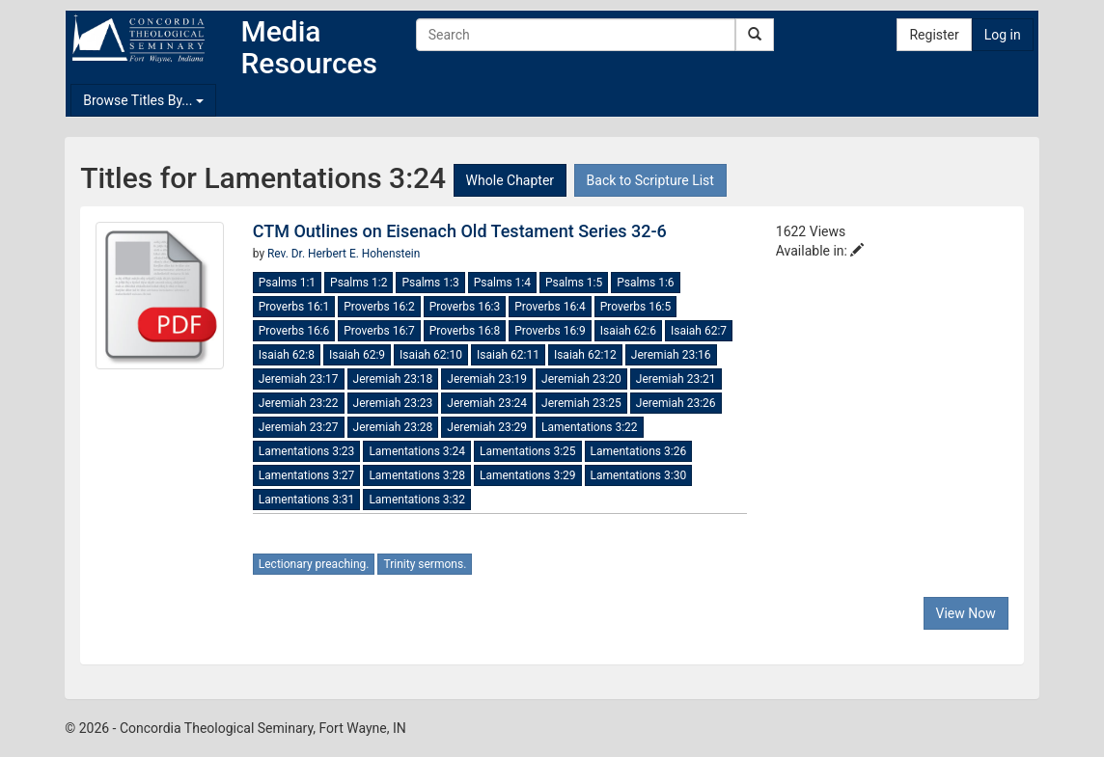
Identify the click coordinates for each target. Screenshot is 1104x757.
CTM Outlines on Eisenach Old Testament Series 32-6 (460, 231)
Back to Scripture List (650, 180)
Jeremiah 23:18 (393, 379)
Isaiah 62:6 (628, 331)
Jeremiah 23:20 (581, 379)
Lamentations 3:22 (589, 427)
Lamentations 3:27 (307, 475)
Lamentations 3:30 (639, 475)
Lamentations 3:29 (528, 475)
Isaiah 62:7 (699, 331)
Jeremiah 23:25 (581, 403)
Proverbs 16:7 (379, 331)
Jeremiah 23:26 (676, 403)
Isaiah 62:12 (585, 355)
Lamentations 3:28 (417, 475)
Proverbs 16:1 (294, 306)
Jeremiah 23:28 (393, 427)
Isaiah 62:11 (508, 355)
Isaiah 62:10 (431, 355)
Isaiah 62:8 (287, 355)
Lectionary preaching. (314, 564)
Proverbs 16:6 (294, 331)
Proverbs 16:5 (636, 306)
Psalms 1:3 (429, 282)
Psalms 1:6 (645, 282)
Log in (1002, 34)
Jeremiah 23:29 (487, 427)
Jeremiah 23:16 (671, 355)
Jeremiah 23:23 (393, 403)
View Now (966, 613)
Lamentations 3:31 (307, 499)
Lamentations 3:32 (417, 499)
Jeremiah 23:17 (299, 379)
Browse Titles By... (143, 100)
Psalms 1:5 (573, 282)
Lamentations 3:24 (417, 451)
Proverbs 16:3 (465, 306)
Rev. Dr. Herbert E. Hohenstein (343, 253)
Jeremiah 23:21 (676, 379)
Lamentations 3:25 (528, 451)
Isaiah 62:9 (357, 355)
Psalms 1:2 (358, 282)
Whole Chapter (510, 180)
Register (933, 34)
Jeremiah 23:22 (299, 403)
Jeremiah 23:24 (487, 403)
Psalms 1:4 (502, 282)
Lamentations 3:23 (307, 451)
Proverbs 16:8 (465, 331)
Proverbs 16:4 (550, 306)
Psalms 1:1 (287, 282)
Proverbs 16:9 (550, 331)
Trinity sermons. (424, 564)
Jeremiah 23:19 (487, 379)
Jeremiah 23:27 (299, 427)
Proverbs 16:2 (379, 306)
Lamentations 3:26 (639, 451)
